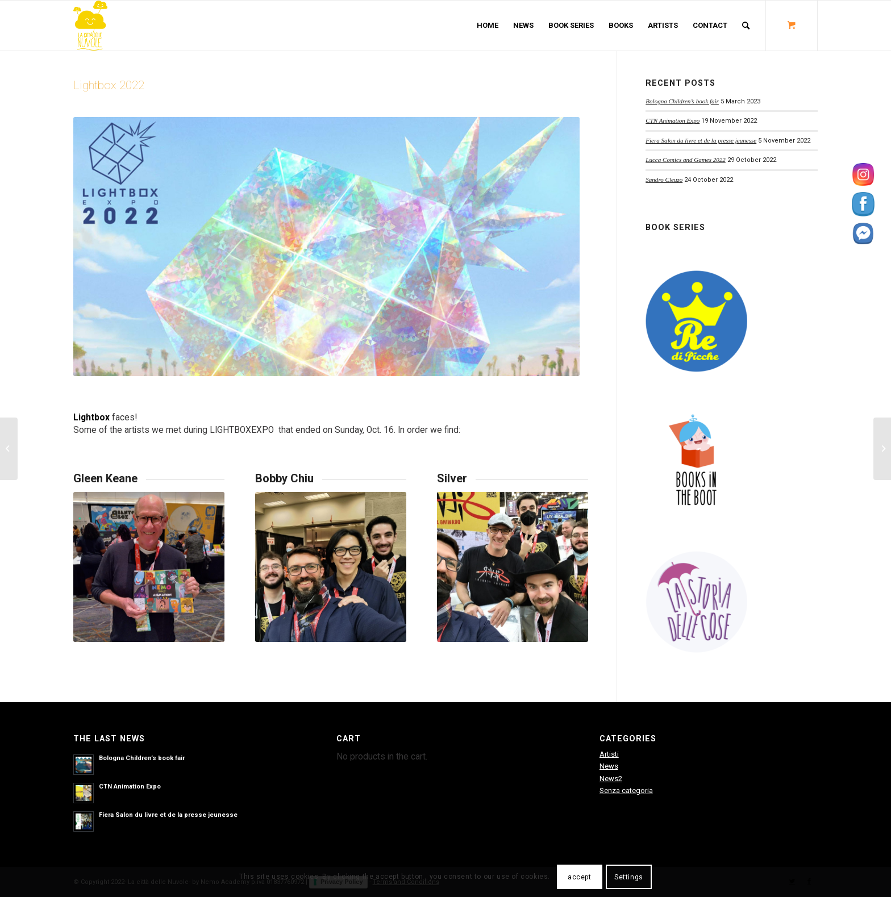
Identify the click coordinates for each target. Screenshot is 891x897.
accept (580, 877)
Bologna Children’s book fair (682, 101)
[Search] (746, 26)
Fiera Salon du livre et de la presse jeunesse (701, 140)
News (608, 766)
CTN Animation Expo (673, 120)
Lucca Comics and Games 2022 (686, 159)
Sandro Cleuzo (664, 179)
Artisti (609, 754)
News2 (610, 778)
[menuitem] (487, 26)
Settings (628, 877)
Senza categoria (626, 790)
